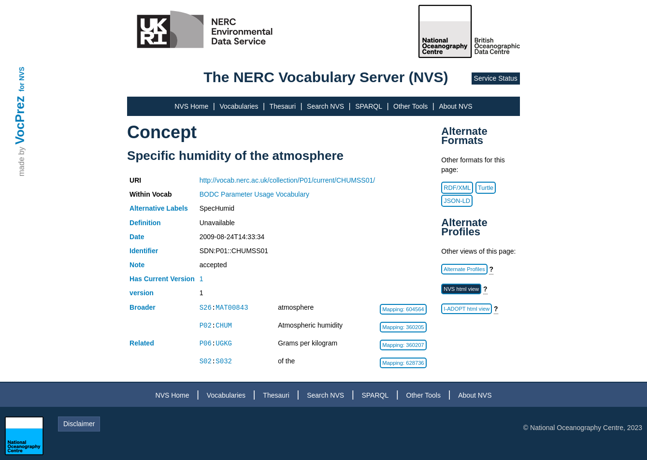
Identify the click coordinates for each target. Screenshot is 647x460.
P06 (206, 343)
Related (141, 343)
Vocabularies (238, 106)
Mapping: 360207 (403, 345)
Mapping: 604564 (403, 309)
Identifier (143, 251)
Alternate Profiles (464, 269)
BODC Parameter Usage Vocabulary (254, 194)
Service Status (496, 78)
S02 (206, 361)
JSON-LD (457, 200)
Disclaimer (79, 424)
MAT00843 (232, 307)
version (141, 293)
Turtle (485, 187)
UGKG (224, 343)
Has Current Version (162, 279)
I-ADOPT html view (466, 309)
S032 (224, 361)
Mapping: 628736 (403, 363)
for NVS (22, 79)
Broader (142, 307)
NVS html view (461, 289)
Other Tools (410, 106)
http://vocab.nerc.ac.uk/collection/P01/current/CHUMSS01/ (287, 180)
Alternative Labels (158, 208)
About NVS (455, 106)
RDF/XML (457, 187)
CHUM (224, 325)
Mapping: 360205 (403, 327)
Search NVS (325, 106)
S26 (206, 307)
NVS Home (191, 106)
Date (136, 237)
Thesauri (283, 106)
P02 (206, 325)
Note (136, 265)
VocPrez (20, 120)
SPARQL (368, 106)
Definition (145, 223)
